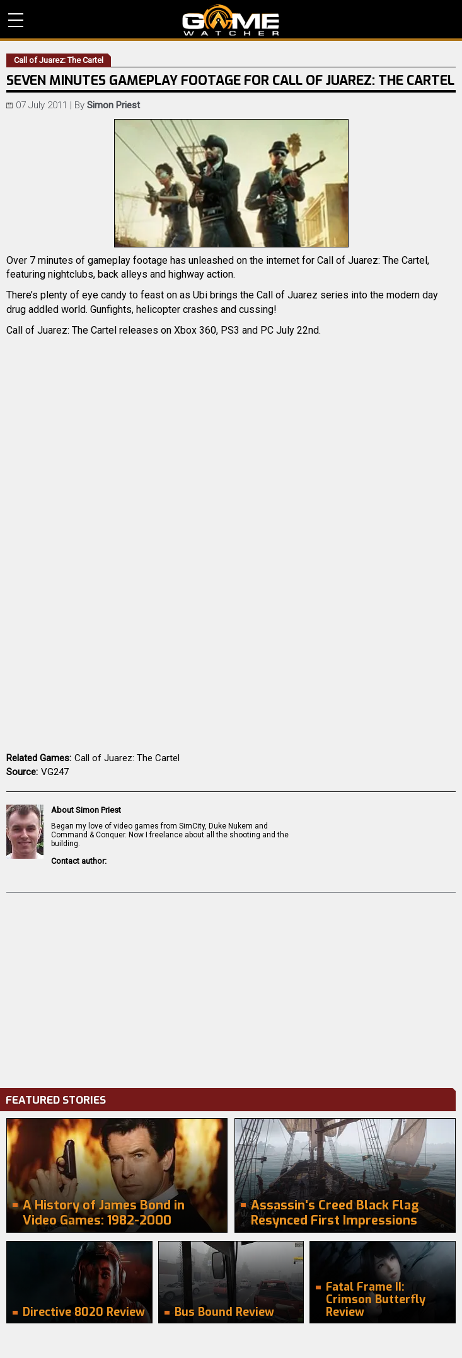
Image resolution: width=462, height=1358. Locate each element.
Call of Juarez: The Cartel (127, 758)
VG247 (55, 772)
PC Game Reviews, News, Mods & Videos (231, 20)
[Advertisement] (231, 987)
